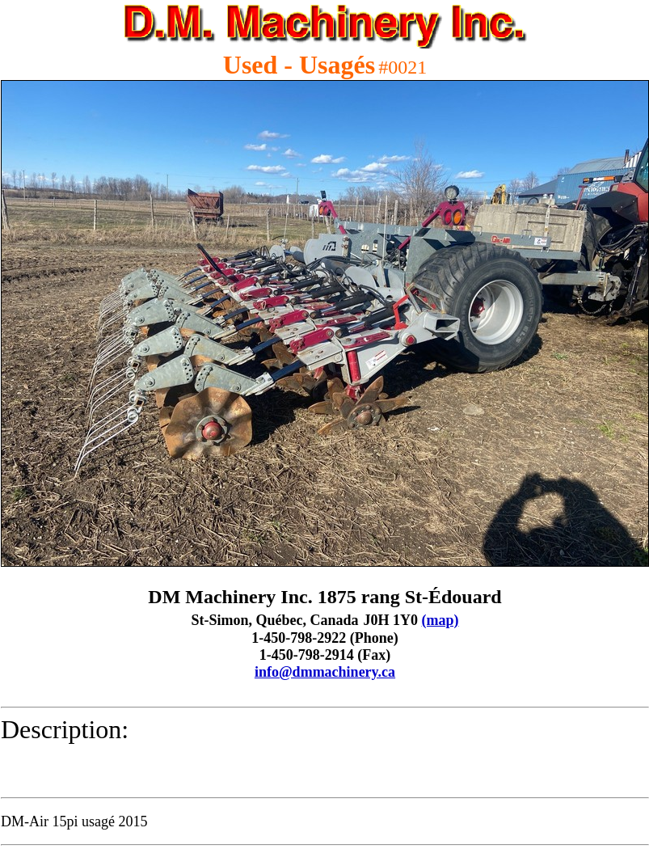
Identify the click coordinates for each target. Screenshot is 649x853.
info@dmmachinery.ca (325, 672)
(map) (440, 620)
